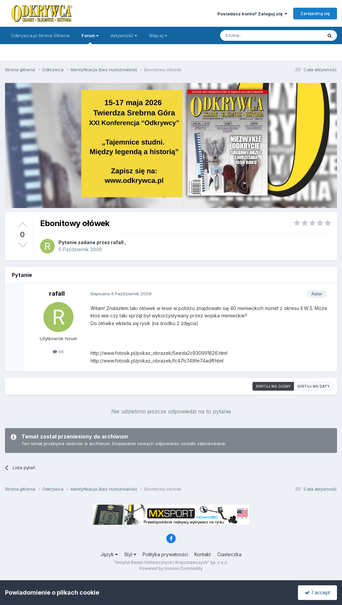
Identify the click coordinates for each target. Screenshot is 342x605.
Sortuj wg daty (313, 386)
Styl (130, 554)
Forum (90, 38)
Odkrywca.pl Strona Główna (40, 35)
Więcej (158, 35)
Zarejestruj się (315, 13)
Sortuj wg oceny (273, 386)
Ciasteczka (229, 554)
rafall (117, 242)
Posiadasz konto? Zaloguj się (252, 13)
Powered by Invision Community (171, 568)
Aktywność (124, 35)
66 (58, 351)
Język (109, 554)
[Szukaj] (254, 35)
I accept (317, 592)
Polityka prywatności (165, 554)
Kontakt (202, 554)
